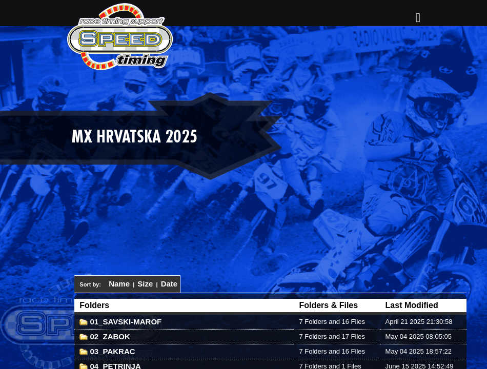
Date (169, 283)
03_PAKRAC (107, 351)
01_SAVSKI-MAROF (120, 321)
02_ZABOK (104, 336)
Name (119, 283)
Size (145, 283)
